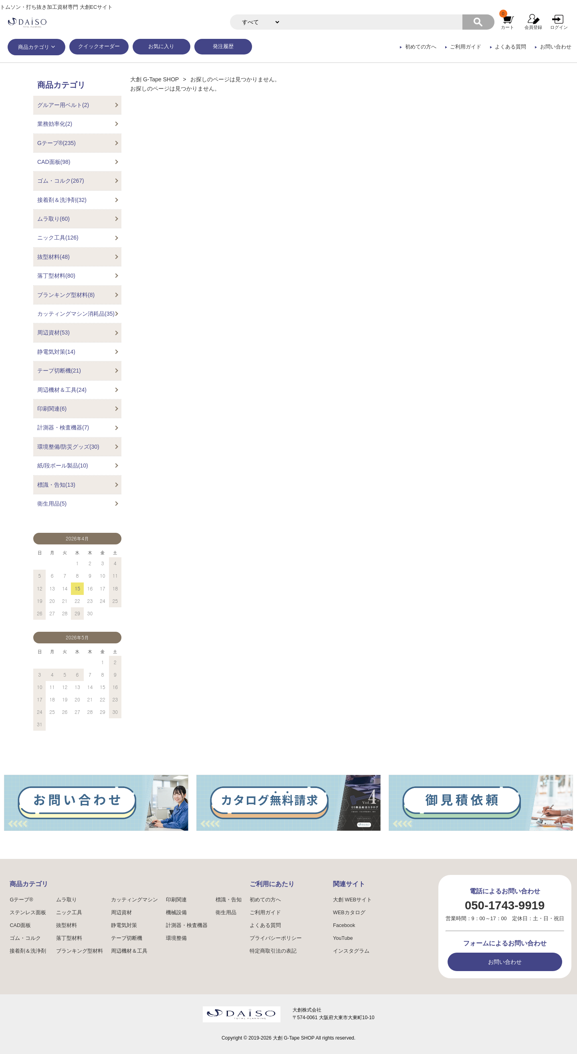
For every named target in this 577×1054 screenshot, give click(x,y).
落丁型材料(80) (56, 275)
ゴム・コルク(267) (60, 180)
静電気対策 (124, 925)
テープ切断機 (126, 938)
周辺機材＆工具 (129, 951)
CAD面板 (20, 925)
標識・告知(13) (56, 485)
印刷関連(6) (52, 408)
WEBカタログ (349, 912)
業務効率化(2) (54, 124)
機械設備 (176, 912)
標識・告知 (229, 900)
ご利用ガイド (465, 47)
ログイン (559, 27)
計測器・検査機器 (187, 925)
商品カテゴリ (33, 47)
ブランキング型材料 (79, 951)
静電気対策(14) (56, 352)
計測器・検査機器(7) (63, 427)
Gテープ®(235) (56, 143)
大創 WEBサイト (352, 900)
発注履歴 (223, 46)
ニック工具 (69, 912)
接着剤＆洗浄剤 (28, 951)
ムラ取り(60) (53, 219)
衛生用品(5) (52, 503)
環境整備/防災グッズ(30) (68, 446)
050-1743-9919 (505, 905)
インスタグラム (351, 951)
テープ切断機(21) (59, 370)
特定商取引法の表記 (273, 951)
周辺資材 (121, 912)
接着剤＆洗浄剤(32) (62, 200)
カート (507, 27)
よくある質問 (510, 47)
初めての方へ (420, 47)
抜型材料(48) (53, 257)
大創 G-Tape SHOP (154, 79)
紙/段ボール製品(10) (62, 465)
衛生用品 (226, 912)
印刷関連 (176, 900)
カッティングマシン (134, 900)
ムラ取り (66, 900)
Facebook (344, 925)
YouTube (343, 938)
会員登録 (533, 27)
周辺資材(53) (53, 332)
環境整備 (176, 938)
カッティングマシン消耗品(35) (76, 313)
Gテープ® (21, 900)
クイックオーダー (99, 46)
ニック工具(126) (58, 237)
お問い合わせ (555, 47)
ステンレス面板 (28, 912)
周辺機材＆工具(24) (62, 390)
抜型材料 (66, 925)
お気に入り (161, 46)
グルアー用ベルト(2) (63, 105)
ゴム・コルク (25, 938)
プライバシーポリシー (276, 938)
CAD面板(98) (53, 162)
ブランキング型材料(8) (66, 295)
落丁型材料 (69, 938)
